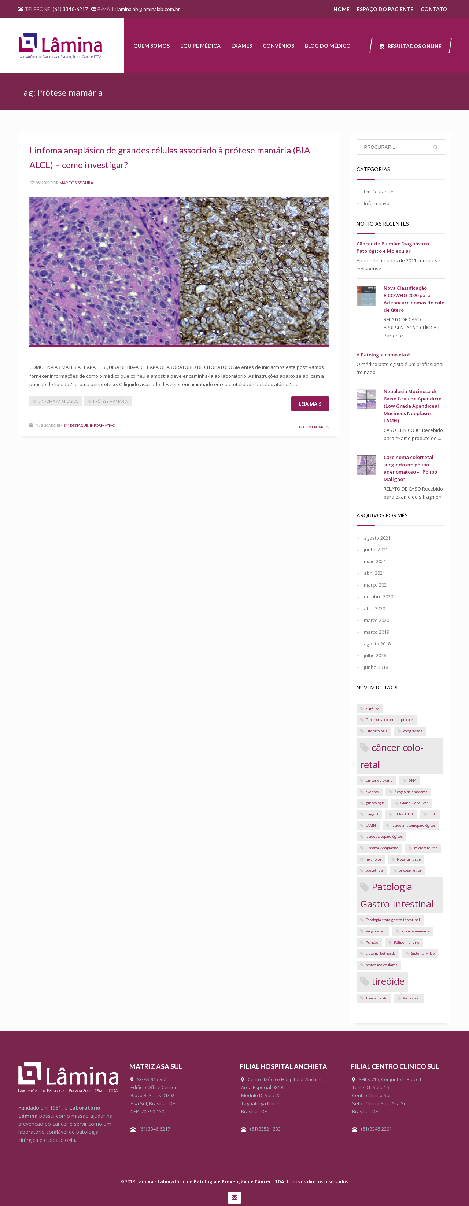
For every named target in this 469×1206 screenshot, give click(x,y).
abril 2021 (374, 573)
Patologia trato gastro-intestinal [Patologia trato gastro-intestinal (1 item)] (393, 919)
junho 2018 (376, 667)
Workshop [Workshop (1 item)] (411, 998)
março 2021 (376, 584)
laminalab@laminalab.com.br (148, 9)
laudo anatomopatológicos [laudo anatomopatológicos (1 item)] (414, 825)
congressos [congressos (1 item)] (412, 731)
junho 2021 (376, 549)
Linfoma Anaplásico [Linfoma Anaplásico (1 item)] (382, 848)
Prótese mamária (110, 401)
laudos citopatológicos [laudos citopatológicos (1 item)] (384, 836)
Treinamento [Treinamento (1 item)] (376, 998)
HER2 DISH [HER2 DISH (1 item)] (403, 814)
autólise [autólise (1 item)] (372, 708)
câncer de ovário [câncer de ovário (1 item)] (379, 780)
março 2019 (376, 632)
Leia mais (310, 403)
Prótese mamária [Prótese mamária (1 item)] (415, 931)
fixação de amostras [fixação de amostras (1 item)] (411, 791)
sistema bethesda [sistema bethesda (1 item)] (381, 953)
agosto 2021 (377, 537)
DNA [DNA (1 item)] (412, 780)
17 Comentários (313, 427)
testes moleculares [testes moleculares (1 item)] (381, 964)
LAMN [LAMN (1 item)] (371, 825)
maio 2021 (375, 561)
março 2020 (376, 620)
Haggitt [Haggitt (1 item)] (372, 814)
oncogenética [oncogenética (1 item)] (410, 870)
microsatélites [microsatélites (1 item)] (425, 848)
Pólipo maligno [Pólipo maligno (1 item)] (406, 942)
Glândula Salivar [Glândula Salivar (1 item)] (414, 802)
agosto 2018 (377, 643)
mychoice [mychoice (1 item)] (373, 859)
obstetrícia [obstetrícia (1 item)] (374, 870)
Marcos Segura (76, 182)
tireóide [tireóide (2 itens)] (388, 981)
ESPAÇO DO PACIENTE (385, 9)
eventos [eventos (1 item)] (372, 791)
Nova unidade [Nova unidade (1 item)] (409, 859)
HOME (341, 9)
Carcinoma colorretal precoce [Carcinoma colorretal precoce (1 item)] (389, 719)
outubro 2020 (378, 596)
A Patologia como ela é (383, 354)
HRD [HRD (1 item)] (433, 814)
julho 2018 (375, 655)
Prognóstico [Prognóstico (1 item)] (375, 931)
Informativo (102, 425)
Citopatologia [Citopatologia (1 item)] (377, 731)
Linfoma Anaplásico (58, 401)
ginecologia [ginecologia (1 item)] (375, 802)
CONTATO (434, 9)
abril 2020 (374, 608)
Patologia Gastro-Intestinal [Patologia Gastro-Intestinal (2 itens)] (396, 895)
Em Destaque (75, 425)
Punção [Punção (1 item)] (372, 942)
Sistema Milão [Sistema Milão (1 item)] (423, 953)
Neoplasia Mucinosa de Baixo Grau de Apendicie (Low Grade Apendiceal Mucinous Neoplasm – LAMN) (413, 406)
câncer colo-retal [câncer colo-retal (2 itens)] (391, 756)
